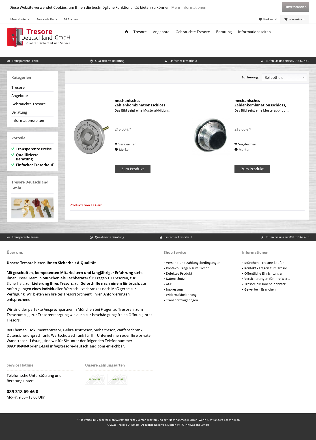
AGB (169, 284)
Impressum (174, 289)
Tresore (18, 87)
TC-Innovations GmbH (195, 425)
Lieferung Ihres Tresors (52, 283)
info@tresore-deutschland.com (77, 346)
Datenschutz (175, 278)
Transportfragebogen (182, 300)
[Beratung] (224, 32)
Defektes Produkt (179, 273)
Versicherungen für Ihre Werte (267, 278)
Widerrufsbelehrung (181, 295)
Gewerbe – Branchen (260, 289)
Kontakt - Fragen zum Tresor (187, 268)
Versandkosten (147, 420)
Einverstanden (295, 7)
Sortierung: (250, 77)
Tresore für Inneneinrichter (265, 284)
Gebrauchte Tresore (28, 103)
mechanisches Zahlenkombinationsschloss (140, 102)
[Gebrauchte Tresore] (192, 32)
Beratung (19, 112)
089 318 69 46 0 (299, 61)
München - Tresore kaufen (264, 263)
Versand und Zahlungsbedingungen (193, 263)
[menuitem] (294, 19)
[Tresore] (140, 32)
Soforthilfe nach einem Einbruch (110, 283)
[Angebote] (161, 32)
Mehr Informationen (188, 7)
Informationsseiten (27, 120)
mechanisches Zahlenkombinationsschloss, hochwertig (260, 102)
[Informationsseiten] (254, 32)
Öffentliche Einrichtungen (263, 273)
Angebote (19, 95)
